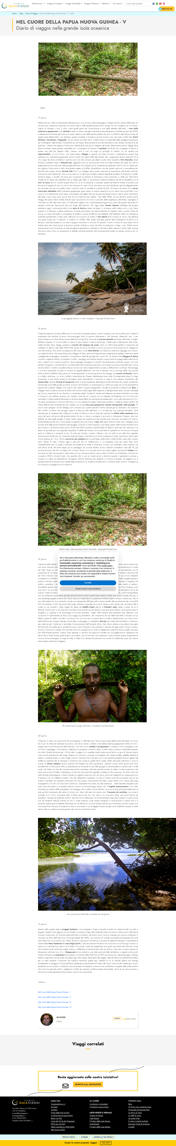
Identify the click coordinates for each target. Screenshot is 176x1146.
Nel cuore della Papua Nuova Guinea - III (54, 1002)
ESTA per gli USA (58, 1124)
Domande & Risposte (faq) (139, 1110)
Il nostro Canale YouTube (138, 1121)
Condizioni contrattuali (99, 1104)
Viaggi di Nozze (96, 1115)
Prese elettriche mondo (60, 1112)
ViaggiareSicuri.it (58, 1104)
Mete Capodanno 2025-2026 (62, 1127)
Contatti (131, 1127)
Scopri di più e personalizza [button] (88, 589)
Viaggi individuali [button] (72, 3)
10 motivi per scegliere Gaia (139, 1107)
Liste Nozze (94, 1118)
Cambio (54, 1110)
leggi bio (115, 1019)
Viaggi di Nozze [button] (91, 3)
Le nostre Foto (134, 1118)
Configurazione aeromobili (62, 1115)
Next (135, 70)
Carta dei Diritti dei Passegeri (63, 1121)
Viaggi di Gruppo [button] (54, 3)
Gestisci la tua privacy (104, 1137)
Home (14, 13)
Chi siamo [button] (117, 3)
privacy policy (68, 1137)
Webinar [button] (105, 3)
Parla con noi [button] (165, 9)
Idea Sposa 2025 (58, 1130)
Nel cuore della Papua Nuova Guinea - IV (54, 1007)
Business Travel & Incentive (139, 1124)
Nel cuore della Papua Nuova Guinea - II (54, 997)
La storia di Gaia (135, 1112)
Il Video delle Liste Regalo (100, 1127)
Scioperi (54, 1107)
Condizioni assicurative (99, 1107)
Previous (40, 70)
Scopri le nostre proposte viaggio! (88, 1142)
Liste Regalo (94, 1124)
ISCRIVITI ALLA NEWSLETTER (88, 1084)
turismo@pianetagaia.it (20, 1113)
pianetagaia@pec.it (18, 1116)
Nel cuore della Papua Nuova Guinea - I (54, 992)
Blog (21, 13)
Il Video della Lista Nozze (100, 1121)
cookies (84, 1137)
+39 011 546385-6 (19, 1111)
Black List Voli (56, 1118)
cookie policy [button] (106, 566)
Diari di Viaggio (32, 13)
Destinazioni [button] (37, 3)
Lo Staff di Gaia (134, 1115)
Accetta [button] (88, 583)
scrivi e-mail (130, 1019)
